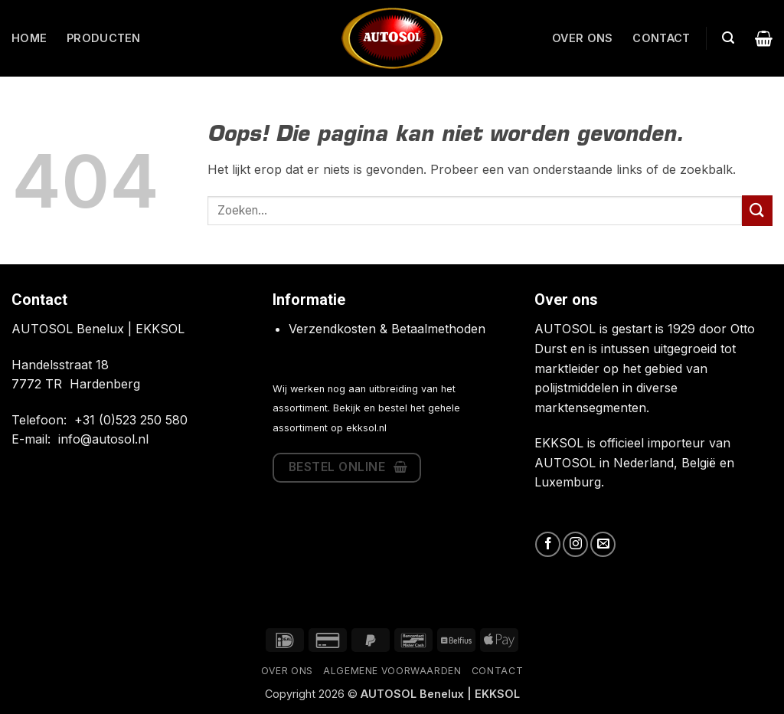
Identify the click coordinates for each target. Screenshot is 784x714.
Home (29, 37)
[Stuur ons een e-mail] (603, 544)
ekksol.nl (366, 428)
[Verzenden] (757, 210)
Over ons (582, 37)
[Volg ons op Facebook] (547, 544)
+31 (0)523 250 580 (131, 419)
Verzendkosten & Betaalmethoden (387, 328)
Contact (661, 37)
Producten (104, 37)
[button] (728, 38)
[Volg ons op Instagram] (575, 544)
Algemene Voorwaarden (392, 670)
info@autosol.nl (103, 439)
